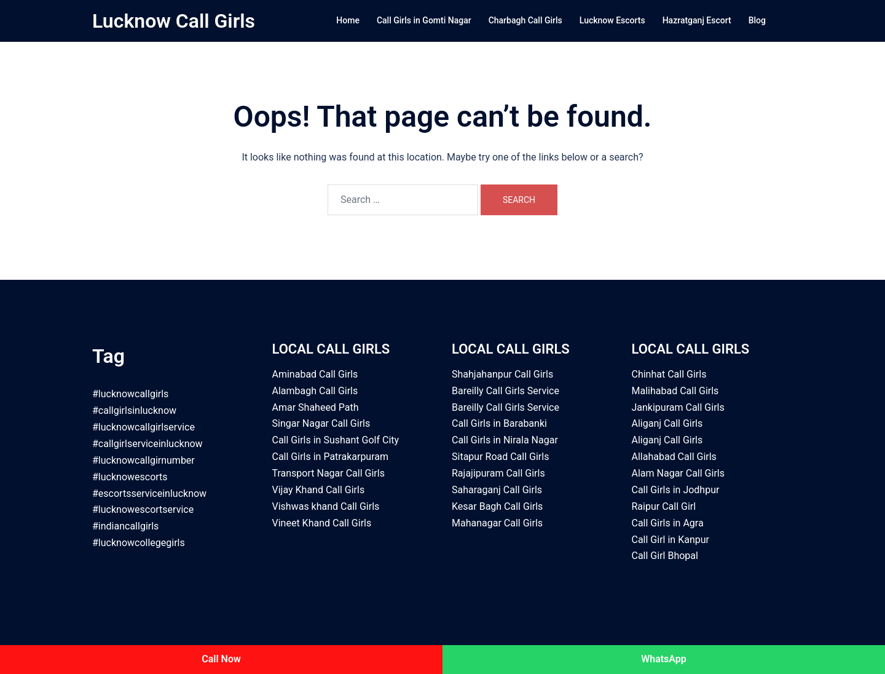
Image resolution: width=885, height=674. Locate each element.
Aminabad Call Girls (315, 374)
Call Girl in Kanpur (670, 539)
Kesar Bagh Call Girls (497, 506)
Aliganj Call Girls (667, 423)
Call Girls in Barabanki (499, 423)
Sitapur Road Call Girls (500, 456)
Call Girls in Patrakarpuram (330, 456)
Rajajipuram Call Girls (498, 473)
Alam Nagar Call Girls (678, 473)
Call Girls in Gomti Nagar (424, 20)
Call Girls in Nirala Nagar (505, 440)
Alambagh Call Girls (315, 391)
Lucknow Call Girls (173, 21)
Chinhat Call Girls (669, 374)
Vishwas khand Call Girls (326, 506)
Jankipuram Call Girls (678, 407)
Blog (757, 20)
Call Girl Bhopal (665, 555)
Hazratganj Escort (697, 20)
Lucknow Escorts (612, 20)
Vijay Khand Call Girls (318, 490)
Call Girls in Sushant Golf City (335, 440)
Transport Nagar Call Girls (328, 473)
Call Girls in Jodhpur (676, 490)
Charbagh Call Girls (525, 20)
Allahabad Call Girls (674, 456)
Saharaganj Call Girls (497, 490)
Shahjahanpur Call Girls (502, 374)
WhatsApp (663, 659)
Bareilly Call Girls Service (505, 391)
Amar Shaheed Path (315, 407)
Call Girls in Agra (668, 523)
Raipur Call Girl (664, 506)
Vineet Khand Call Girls (322, 523)
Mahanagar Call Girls (497, 523)
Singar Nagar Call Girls (321, 423)
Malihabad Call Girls (675, 391)
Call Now (221, 659)
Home (348, 20)
